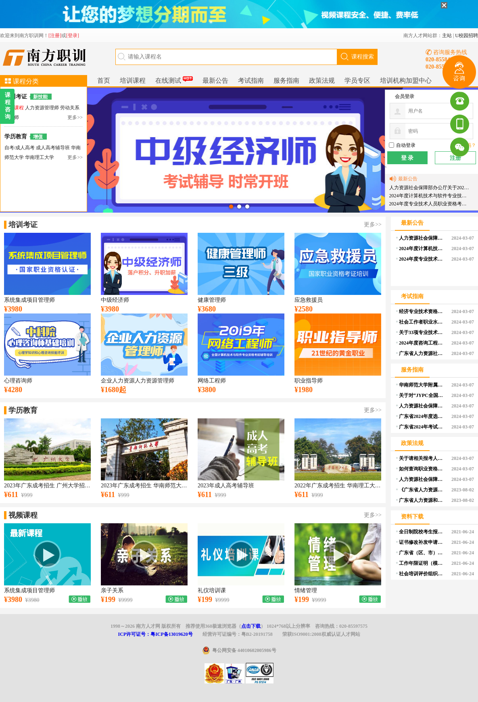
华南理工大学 (39, 157)
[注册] (54, 35)
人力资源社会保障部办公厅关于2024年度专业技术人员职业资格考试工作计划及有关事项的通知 (430, 187)
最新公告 (215, 80)
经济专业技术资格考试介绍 (422, 311)
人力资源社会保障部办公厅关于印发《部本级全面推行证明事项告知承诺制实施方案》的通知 (422, 479)
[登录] (72, 35)
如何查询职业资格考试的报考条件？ (422, 469)
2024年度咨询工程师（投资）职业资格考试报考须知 (422, 343)
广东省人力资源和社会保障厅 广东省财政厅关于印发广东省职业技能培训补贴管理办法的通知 (422, 500)
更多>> (75, 117)
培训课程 (133, 80)
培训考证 (15, 97)
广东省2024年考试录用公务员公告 (422, 427)
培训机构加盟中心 (406, 80)
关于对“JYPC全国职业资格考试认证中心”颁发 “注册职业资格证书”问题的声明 (422, 395)
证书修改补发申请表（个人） (422, 542)
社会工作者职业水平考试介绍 (422, 322)
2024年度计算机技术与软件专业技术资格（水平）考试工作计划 (430, 195)
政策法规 (322, 80)
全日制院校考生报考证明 (422, 532)
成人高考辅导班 (53, 147)
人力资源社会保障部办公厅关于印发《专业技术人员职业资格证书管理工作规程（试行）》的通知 (422, 406)
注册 (455, 158)
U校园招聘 (466, 35)
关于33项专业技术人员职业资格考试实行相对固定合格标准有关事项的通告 (422, 332)
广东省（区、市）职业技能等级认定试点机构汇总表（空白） (422, 553)
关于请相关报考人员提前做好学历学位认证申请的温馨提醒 (422, 458)
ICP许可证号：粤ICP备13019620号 (155, 634)
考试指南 (251, 80)
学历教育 (15, 137)
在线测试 (174, 79)
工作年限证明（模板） (422, 563)
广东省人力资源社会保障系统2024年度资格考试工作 (422, 353)
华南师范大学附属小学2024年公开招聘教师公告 (422, 385)
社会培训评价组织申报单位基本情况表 (422, 574)
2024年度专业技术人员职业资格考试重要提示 (430, 204)
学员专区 (357, 80)
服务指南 (286, 80)
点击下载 (251, 626)
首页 (103, 80)
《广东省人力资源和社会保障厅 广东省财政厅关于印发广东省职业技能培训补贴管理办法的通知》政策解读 (422, 490)
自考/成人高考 (19, 147)
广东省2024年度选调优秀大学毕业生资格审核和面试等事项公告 (422, 416)
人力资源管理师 (42, 108)
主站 (447, 35)
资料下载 (412, 517)
